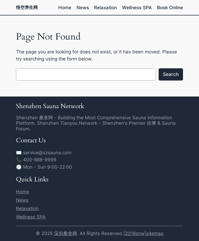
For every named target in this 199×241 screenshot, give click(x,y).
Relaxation (27, 208)
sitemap (154, 233)
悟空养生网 (27, 7)
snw (140, 233)
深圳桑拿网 (65, 233)
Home (22, 191)
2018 (130, 233)
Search (171, 74)
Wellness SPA (31, 217)
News (22, 200)
